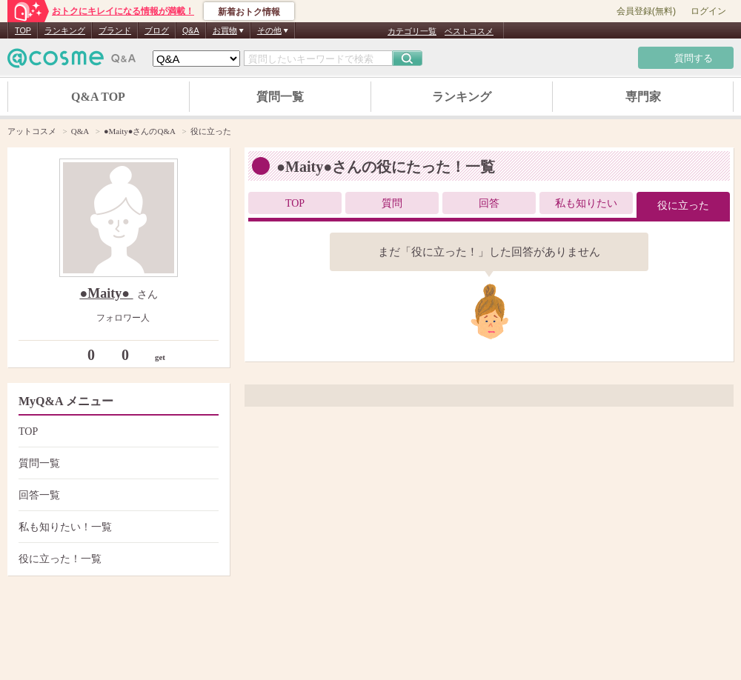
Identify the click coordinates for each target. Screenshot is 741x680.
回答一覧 (117, 495)
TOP (23, 30)
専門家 (643, 96)
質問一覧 (280, 96)
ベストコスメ (469, 31)
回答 (489, 203)
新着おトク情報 (249, 12)
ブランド (115, 30)
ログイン (708, 11)
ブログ (156, 30)
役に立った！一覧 (117, 558)
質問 (392, 203)
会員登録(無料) (646, 11)
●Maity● (106, 293)
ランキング (64, 30)
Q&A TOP (98, 96)
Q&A (190, 30)
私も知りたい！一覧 (117, 527)
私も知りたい (586, 203)
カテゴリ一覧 (412, 31)
